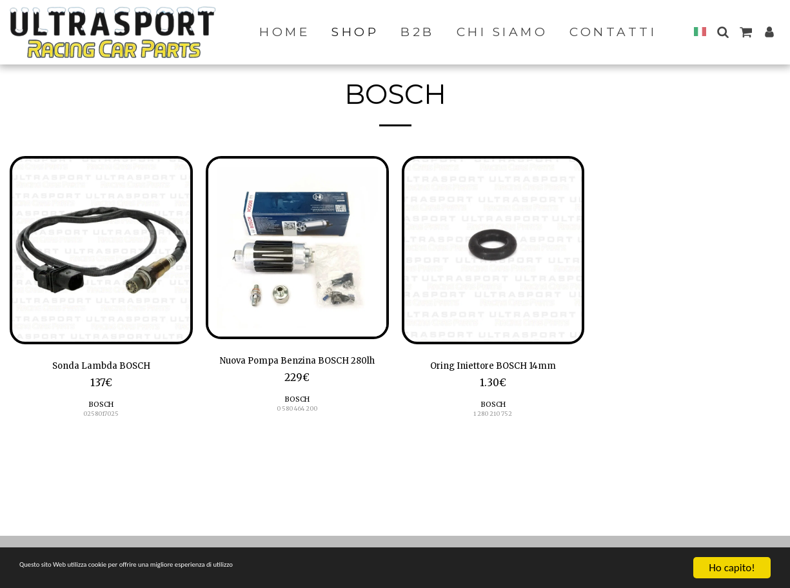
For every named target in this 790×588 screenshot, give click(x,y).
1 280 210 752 (493, 418)
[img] (101, 250)
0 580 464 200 (297, 430)
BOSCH (100, 408)
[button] (722, 32)
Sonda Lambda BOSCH (101, 367)
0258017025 (101, 418)
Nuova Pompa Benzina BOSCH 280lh (297, 370)
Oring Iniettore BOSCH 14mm (493, 367)
